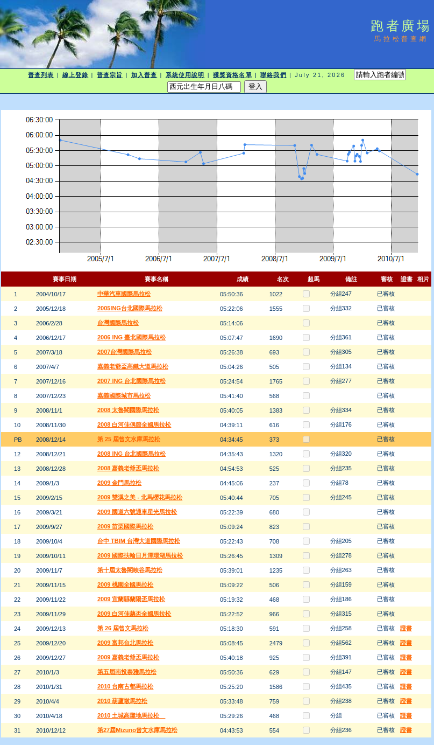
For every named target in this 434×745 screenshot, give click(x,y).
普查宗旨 (110, 75)
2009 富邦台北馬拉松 (125, 642)
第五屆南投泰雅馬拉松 (126, 672)
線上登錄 (75, 75)
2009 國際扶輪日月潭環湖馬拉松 (140, 555)
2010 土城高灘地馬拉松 (131, 715)
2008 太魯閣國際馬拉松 (128, 410)
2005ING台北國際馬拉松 (129, 308)
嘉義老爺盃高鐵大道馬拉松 (132, 366)
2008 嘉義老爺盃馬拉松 (128, 468)
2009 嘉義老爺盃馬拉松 (128, 657)
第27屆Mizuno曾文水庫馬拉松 (137, 730)
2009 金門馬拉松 (119, 482)
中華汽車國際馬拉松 (124, 293)
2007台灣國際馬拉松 (124, 352)
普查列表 (41, 75)
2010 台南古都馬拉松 (125, 686)
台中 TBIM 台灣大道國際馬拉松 (138, 541)
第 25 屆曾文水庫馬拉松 (128, 439)
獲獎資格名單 (232, 75)
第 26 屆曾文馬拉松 (122, 628)
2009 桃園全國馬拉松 (125, 584)
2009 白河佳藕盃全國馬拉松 (134, 613)
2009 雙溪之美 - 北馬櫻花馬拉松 (139, 497)
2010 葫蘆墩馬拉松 (122, 701)
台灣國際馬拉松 (118, 322)
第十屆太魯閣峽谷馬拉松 (129, 570)
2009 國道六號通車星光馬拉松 (137, 512)
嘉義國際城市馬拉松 (124, 395)
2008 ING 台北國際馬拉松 (131, 453)
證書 (406, 628)
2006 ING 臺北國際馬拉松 (131, 337)
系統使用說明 (185, 75)
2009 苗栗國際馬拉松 (125, 526)
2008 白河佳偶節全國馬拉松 (134, 424)
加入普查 (144, 75)
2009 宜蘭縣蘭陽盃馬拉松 (131, 599)
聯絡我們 (273, 75)
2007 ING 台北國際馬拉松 (131, 381)
